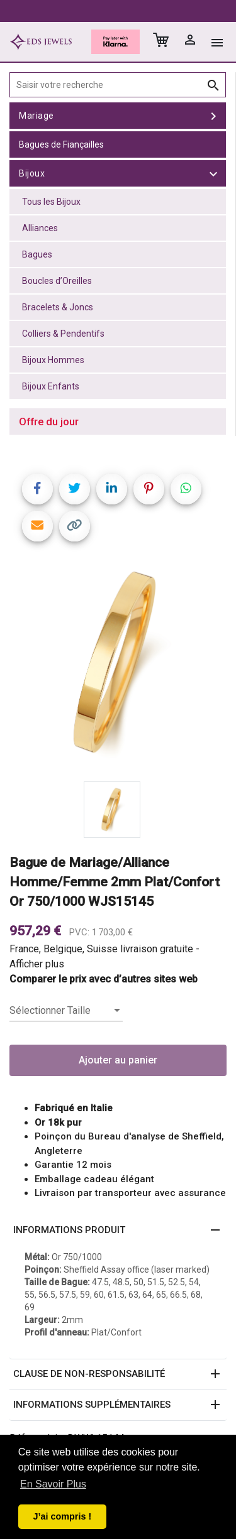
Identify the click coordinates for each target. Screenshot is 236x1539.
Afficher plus (36, 964)
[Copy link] (74, 526)
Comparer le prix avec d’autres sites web (103, 979)
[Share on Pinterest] (148, 489)
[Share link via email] (37, 526)
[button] (118, 1230)
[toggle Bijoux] (213, 173)
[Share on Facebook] (37, 489)
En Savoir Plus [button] (53, 1484)
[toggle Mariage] (213, 115)
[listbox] (66, 1010)
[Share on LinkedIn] (111, 489)
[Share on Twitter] (74, 489)
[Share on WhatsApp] (186, 489)
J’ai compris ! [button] (62, 1516)
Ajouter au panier (118, 1060)
